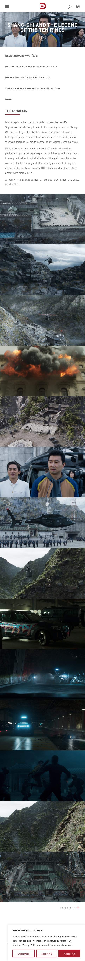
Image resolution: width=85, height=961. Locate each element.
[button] (7, 6)
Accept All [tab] (69, 953)
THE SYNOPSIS (16, 110)
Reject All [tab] (46, 953)
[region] (46, 942)
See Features (70, 907)
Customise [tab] (23, 953)
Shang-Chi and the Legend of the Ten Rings (42, 27)
